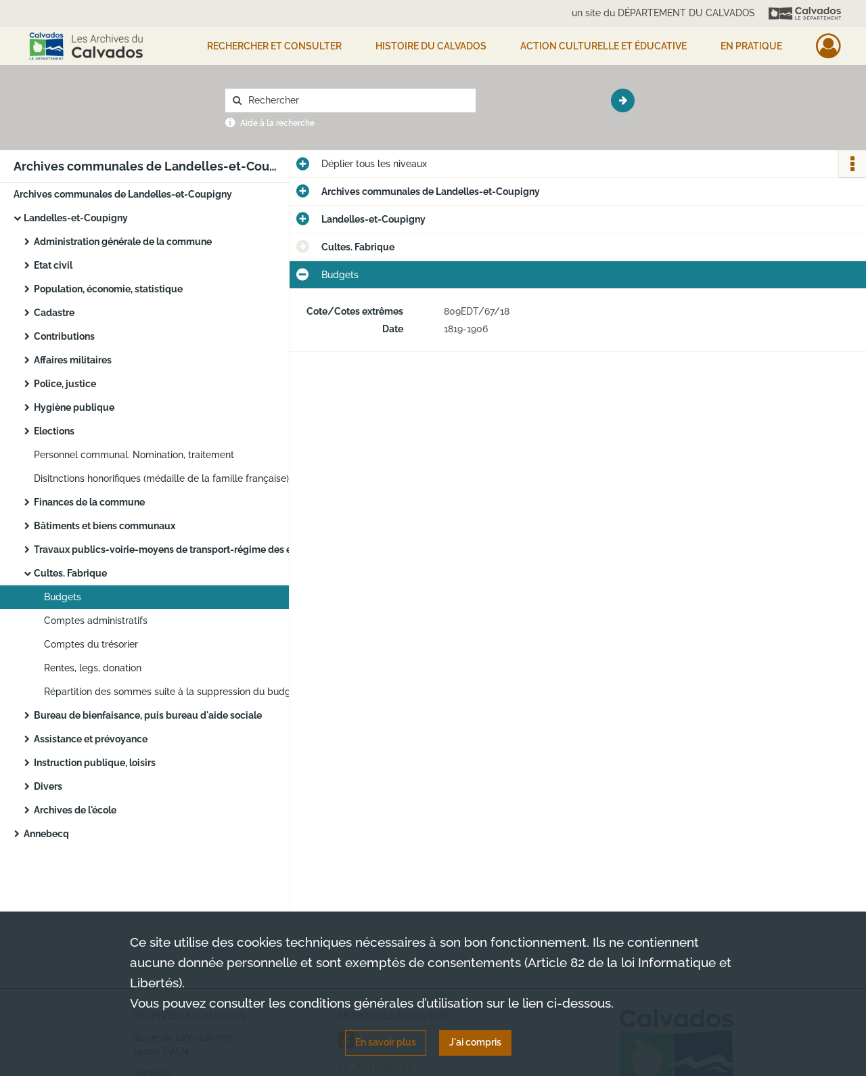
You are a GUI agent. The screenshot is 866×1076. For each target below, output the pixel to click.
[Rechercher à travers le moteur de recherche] (357, 100)
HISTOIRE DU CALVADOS (430, 46)
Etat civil (53, 265)
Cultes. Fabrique (70, 573)
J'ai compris (475, 1042)
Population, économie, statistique (108, 289)
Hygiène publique (74, 407)
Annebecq (46, 833)
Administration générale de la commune (123, 241)
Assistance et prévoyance (90, 739)
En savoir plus (385, 1042)
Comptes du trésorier (91, 644)
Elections (54, 431)
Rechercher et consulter (274, 46)
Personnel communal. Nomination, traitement (134, 454)
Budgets (62, 596)
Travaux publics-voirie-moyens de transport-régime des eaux (169, 549)
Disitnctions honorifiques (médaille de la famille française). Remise (169, 478)
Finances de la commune (89, 502)
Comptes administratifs (95, 620)
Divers (48, 786)
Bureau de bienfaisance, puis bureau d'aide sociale (148, 715)
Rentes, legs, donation (92, 668)
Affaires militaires (73, 360)
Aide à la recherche (277, 123)
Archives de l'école (75, 810)
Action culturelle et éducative (603, 46)
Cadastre (54, 312)
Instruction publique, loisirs (95, 762)
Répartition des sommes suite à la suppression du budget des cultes (179, 691)
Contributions (64, 336)
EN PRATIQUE (751, 46)
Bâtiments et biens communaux (104, 525)
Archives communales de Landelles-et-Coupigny (123, 194)
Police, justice (65, 383)
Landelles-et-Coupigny (76, 217)
